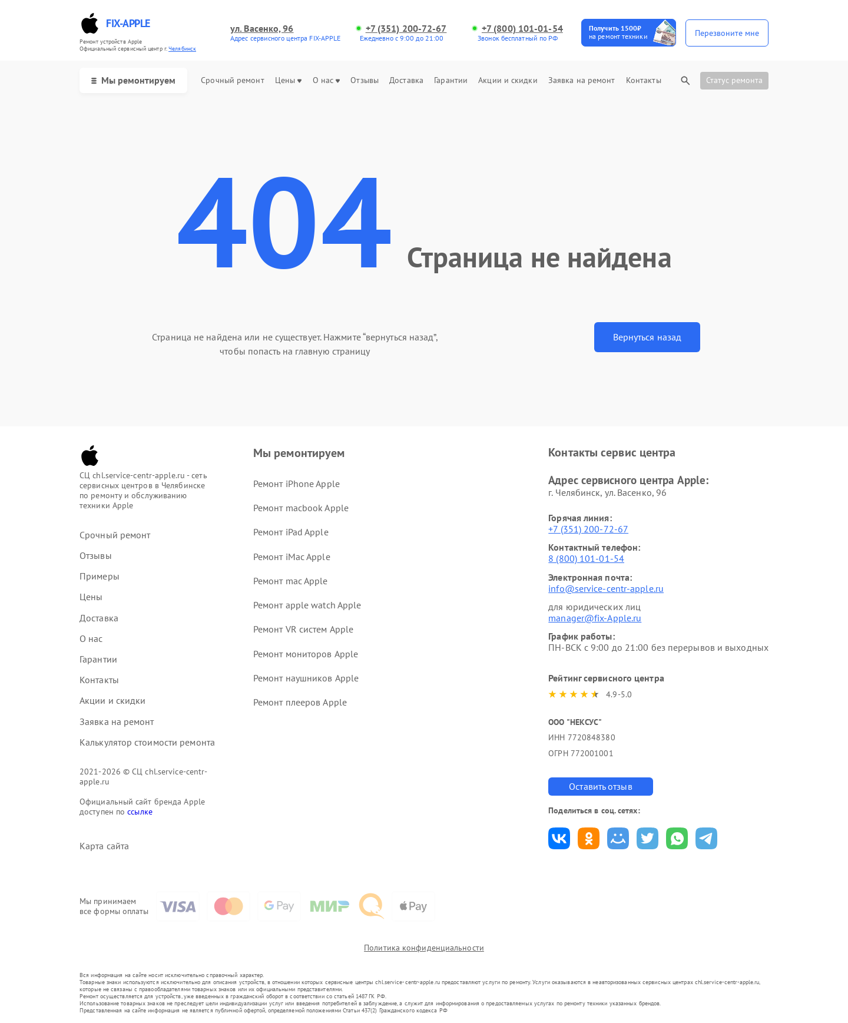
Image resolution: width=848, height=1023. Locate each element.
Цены (288, 80)
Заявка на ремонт (581, 80)
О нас (326, 80)
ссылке (140, 811)
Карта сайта (104, 846)
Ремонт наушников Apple (306, 678)
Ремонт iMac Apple (291, 556)
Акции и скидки (507, 80)
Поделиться (559, 838)
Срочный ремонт (232, 80)
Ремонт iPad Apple (291, 532)
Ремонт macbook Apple (301, 508)
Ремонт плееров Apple (300, 702)
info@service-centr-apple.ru (606, 588)
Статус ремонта (734, 80)
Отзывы (364, 80)
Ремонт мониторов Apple (305, 654)
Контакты (643, 80)
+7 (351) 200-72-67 (406, 28)
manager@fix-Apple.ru (594, 618)
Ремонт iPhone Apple (296, 483)
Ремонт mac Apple (290, 581)
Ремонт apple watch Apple (307, 605)
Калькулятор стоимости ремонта (147, 742)
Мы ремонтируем (133, 80)
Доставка (406, 80)
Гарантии (451, 80)
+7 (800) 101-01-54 (522, 28)
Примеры (100, 576)
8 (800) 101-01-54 (586, 558)
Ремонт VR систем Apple (303, 629)
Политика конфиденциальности (424, 947)
